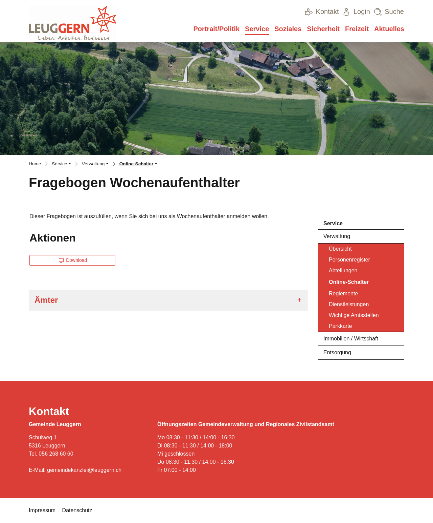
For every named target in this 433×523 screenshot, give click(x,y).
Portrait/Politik (216, 29)
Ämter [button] (46, 300)
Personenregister (349, 260)
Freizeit (357, 29)
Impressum (42, 510)
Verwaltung (336, 236)
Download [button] (73, 260)
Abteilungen (343, 270)
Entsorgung (337, 352)
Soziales (287, 29)
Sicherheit (323, 29)
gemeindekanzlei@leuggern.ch (84, 470)
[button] (61, 165)
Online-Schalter (348, 283)
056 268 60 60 (56, 454)
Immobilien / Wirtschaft (350, 338)
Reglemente (343, 293)
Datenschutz (77, 510)
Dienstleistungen (349, 304)
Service (257, 29)
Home (35, 163)
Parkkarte (340, 326)
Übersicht (340, 249)
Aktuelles (389, 29)
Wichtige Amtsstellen (354, 315)
